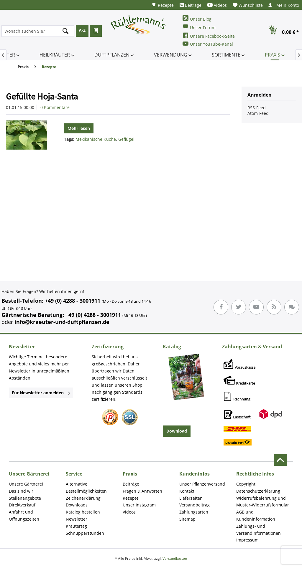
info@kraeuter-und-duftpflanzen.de (61, 321)
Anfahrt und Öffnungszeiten (24, 515)
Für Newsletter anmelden (41, 392)
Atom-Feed (258, 113)
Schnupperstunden (85, 533)
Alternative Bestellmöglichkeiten (86, 487)
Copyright (245, 484)
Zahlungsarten (193, 512)
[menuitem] (162, 5)
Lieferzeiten (191, 498)
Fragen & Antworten (142, 491)
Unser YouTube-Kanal (208, 44)
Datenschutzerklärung (258, 491)
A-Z (82, 30)
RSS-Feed (256, 107)
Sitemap (187, 519)
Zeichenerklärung (83, 498)
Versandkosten (175, 558)
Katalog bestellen (83, 512)
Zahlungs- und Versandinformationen (258, 529)
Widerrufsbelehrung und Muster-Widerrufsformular (262, 501)
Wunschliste (248, 5)
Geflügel (126, 139)
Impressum (247, 540)
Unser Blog (197, 18)
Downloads (77, 505)
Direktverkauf (22, 505)
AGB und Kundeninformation (255, 515)
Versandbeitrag (194, 505)
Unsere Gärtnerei (26, 484)
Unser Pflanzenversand (202, 484)
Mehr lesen (79, 128)
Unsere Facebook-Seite (209, 35)
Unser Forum (199, 27)
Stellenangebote (25, 498)
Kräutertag (76, 526)
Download (176, 431)
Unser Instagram (139, 505)
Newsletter (76, 519)
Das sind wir (21, 491)
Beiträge (190, 5)
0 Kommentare (55, 107)
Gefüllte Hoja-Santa (42, 96)
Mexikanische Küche (96, 139)
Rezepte (162, 5)
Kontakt (186, 491)
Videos (217, 5)
